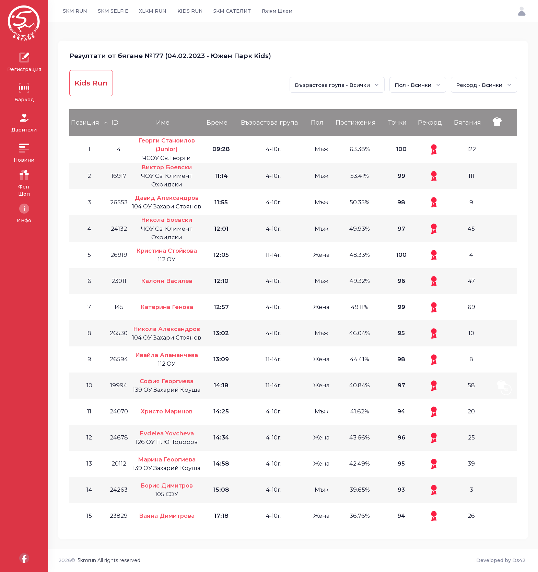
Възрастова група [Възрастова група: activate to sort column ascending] (269, 122)
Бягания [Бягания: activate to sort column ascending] (467, 122)
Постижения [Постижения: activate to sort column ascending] (356, 122)
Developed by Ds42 (500, 560)
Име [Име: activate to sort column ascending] (162, 122)
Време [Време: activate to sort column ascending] (217, 122)
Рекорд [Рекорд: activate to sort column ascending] (430, 122)
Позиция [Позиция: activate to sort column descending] (85, 122)
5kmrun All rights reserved (109, 560)
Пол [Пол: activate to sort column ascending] (317, 122)
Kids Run (91, 83)
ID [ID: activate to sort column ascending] (115, 122)
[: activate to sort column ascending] (504, 122)
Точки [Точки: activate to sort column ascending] (397, 122)
